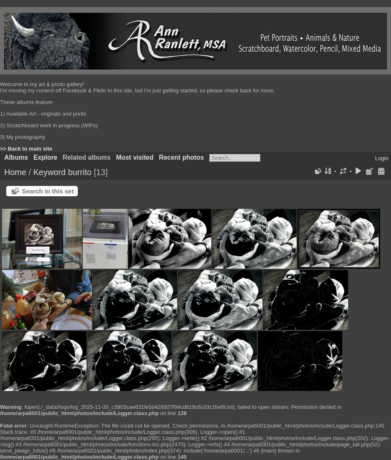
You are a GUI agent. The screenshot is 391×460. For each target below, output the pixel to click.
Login (382, 158)
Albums (16, 157)
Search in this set (48, 191)
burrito (80, 172)
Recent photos (181, 157)
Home (15, 172)
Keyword (49, 172)
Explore (45, 157)
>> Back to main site (26, 149)
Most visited (134, 157)
